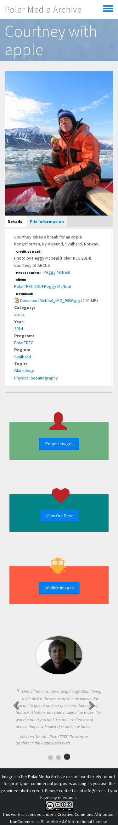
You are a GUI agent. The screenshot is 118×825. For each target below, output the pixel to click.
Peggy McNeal (56, 272)
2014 (18, 328)
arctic (19, 314)
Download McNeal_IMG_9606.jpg (50, 300)
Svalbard (22, 357)
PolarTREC (23, 342)
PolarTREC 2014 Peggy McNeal (42, 286)
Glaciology (24, 370)
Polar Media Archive (43, 9)
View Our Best (59, 516)
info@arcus (95, 791)
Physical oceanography (36, 378)
